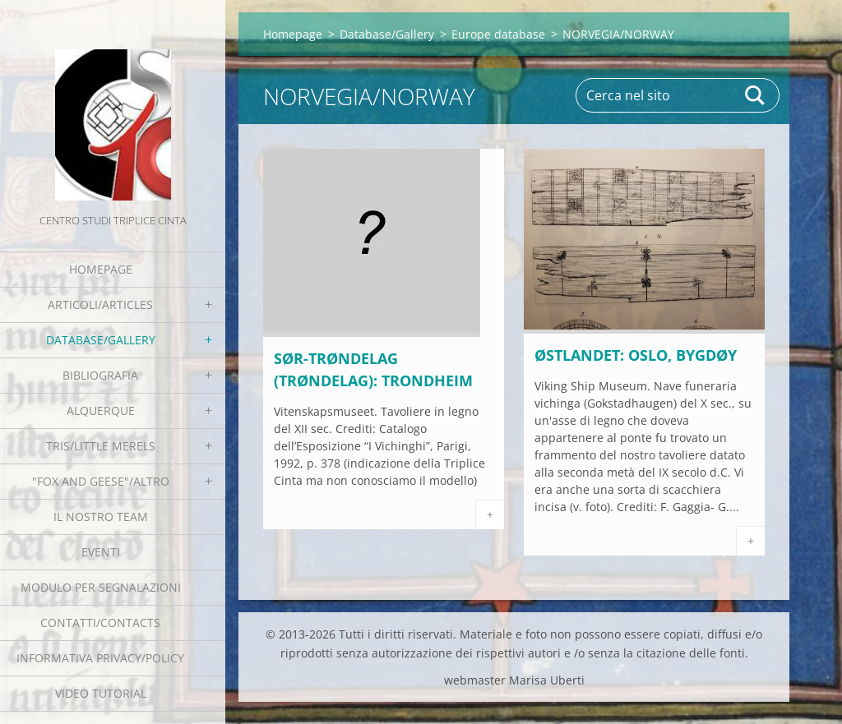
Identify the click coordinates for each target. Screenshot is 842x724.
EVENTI (100, 552)
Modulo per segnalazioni (101, 587)
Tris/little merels (100, 446)
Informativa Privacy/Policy (100, 658)
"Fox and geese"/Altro (100, 481)
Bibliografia (100, 375)
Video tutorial (100, 693)
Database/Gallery (100, 340)
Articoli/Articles (100, 304)
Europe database (498, 34)
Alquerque (101, 410)
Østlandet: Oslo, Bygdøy (635, 355)
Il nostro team (100, 516)
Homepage (100, 269)
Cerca (755, 95)
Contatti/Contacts (100, 622)
